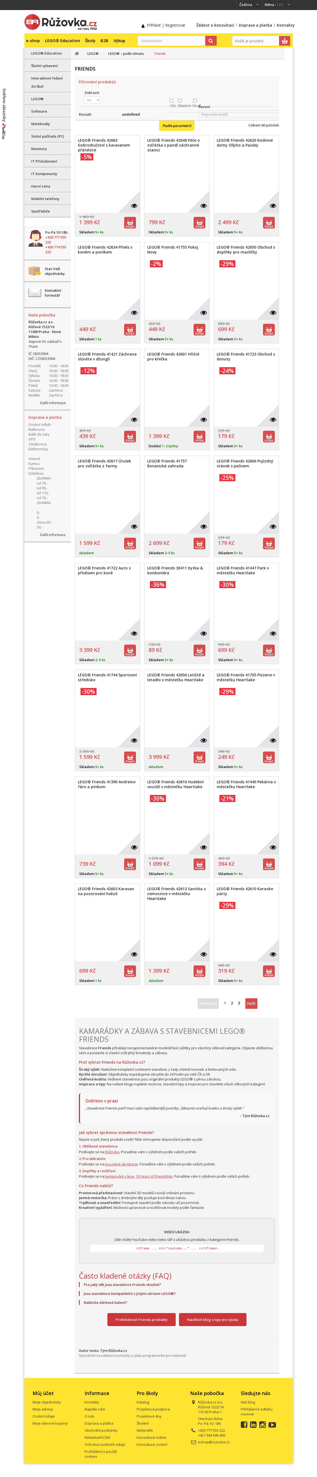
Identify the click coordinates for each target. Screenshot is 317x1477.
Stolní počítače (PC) (47, 136)
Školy (90, 40)
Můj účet (43, 1393)
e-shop (33, 40)
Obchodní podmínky (101, 1430)
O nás (89, 1416)
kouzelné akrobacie (121, 1164)
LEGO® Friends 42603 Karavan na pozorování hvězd (106, 891)
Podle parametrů (176, 125)
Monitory (39, 148)
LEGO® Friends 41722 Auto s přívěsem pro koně (104, 570)
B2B (104, 40)
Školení (143, 1423)
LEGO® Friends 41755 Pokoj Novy (172, 250)
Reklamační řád (97, 1437)
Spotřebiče (40, 211)
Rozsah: (85, 114)
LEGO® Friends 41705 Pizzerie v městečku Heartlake (246, 677)
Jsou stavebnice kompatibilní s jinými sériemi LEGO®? (130, 1293)
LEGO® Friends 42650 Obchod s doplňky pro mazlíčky (246, 250)
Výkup (119, 40)
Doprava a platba (255, 25)
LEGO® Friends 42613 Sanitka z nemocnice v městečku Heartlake (176, 893)
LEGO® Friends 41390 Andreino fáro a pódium (107, 784)
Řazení (204, 106)
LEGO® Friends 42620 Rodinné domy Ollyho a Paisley (245, 143)
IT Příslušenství (44, 161)
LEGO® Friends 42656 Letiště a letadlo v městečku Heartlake (175, 677)
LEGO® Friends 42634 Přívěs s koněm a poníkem (105, 250)
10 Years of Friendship (154, 1176)
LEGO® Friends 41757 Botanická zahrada (167, 463)
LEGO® (37, 98)
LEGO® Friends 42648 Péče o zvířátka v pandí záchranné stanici (173, 145)
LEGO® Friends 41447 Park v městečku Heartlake (243, 570)
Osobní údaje (44, 1416)
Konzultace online (151, 1437)
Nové (197, 105)
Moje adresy (43, 1409)
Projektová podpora (153, 1409)
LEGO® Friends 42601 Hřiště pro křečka (173, 357)
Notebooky (40, 123)
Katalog (143, 1402)
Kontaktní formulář (53, 293)
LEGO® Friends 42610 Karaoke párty (245, 891)
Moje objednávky (47, 1402)
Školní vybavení (44, 65)
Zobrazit (91, 92)
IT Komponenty (44, 173)
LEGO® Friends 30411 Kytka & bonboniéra (175, 570)
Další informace (53, 402)
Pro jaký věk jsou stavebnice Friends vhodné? (122, 1284)
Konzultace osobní (152, 1444)
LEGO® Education (62, 40)
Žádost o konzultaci (215, 25)
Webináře (145, 1430)
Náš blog (248, 1402)
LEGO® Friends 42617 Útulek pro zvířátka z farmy (104, 463)
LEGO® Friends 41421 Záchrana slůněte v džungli (107, 357)
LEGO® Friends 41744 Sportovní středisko (107, 677)
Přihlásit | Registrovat (166, 25)
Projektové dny (149, 1416)
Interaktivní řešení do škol (47, 82)
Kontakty (286, 25)
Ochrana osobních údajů (105, 1444)
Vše (173, 105)
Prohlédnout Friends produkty (142, 1319)
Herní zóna (40, 186)
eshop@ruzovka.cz (214, 1442)
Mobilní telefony (45, 198)
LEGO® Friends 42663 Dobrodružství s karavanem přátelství (104, 145)
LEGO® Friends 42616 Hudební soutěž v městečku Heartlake (175, 784)
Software (39, 111)
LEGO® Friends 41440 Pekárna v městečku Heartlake (246, 784)
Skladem (184, 105)
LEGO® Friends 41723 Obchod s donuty (246, 357)
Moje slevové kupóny (50, 1423)
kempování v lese (119, 1176)
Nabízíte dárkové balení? (105, 1302)
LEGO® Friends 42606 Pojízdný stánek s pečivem (245, 463)
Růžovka (112, 1151)
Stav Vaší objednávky (55, 271)
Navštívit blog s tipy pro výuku (212, 1319)
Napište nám (95, 1409)
